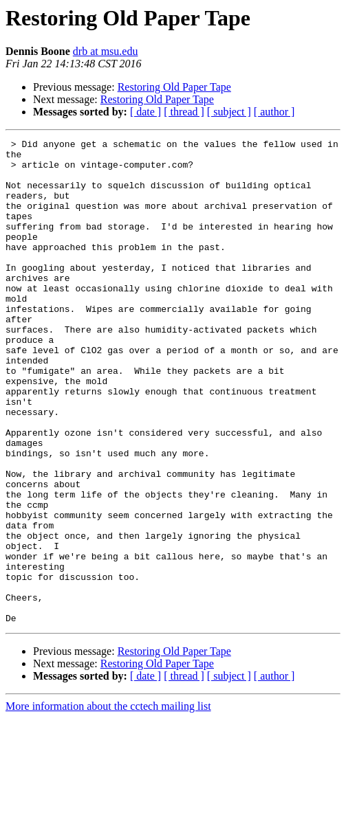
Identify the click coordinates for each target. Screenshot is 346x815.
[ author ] (274, 112)
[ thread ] (184, 112)
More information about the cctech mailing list (108, 803)
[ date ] (145, 112)
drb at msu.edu (105, 51)
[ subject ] (229, 112)
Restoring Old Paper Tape (174, 87)
